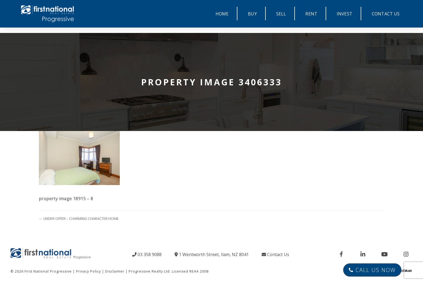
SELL (281, 14)
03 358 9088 (147, 254)
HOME (222, 14)
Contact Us (275, 254)
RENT (311, 14)
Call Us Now (372, 270)
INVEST (344, 14)
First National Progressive (48, 271)
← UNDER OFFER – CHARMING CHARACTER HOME (79, 218)
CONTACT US (386, 14)
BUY (252, 14)
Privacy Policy (88, 271)
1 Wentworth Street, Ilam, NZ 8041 (212, 254)
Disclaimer (114, 271)
